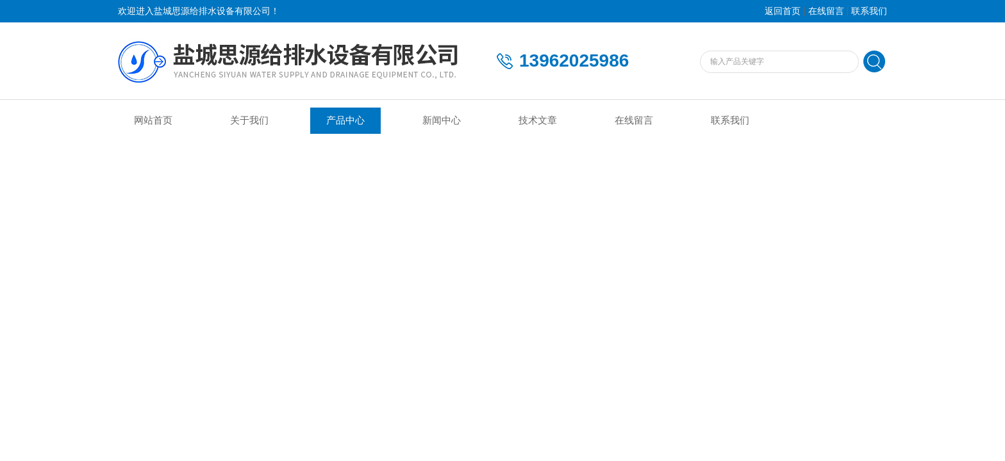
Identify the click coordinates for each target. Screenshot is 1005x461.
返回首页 (783, 11)
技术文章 (538, 120)
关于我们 (249, 120)
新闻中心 (441, 120)
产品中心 (345, 120)
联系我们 (869, 11)
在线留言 (826, 11)
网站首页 (153, 120)
